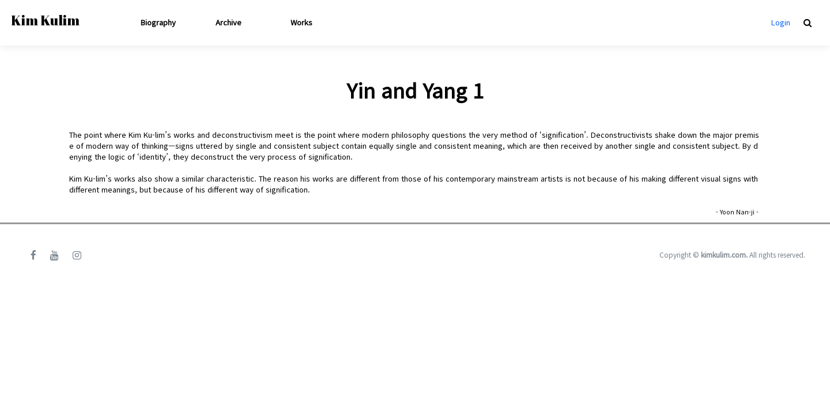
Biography (158, 22)
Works (302, 22)
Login (780, 22)
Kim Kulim (46, 21)
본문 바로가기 (0, 0)
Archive (229, 22)
